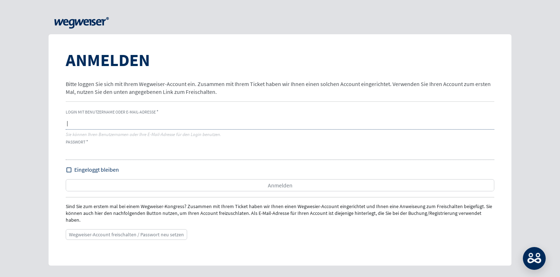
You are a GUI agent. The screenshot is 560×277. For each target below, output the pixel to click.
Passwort (75, 142)
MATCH (534, 258)
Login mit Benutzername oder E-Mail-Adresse (111, 112)
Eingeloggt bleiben (96, 169)
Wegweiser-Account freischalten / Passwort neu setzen (126, 234)
